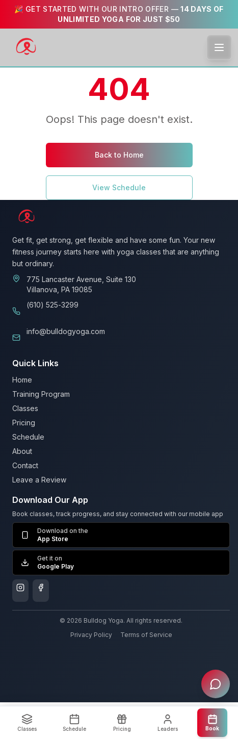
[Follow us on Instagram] (20, 590)
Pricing (23, 422)
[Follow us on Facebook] (41, 590)
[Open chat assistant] (215, 684)
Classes (25, 408)
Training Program (41, 394)
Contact (25, 465)
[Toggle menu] (219, 47)
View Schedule (119, 187)
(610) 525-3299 (52, 304)
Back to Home (119, 154)
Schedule (28, 436)
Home (22, 379)
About (22, 451)
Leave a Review (39, 479)
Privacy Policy (91, 635)
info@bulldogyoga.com (66, 331)
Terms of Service (146, 635)
